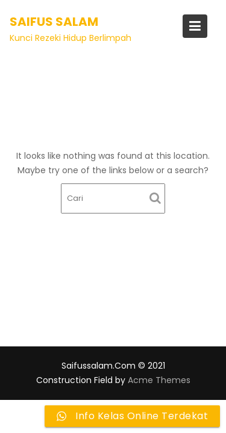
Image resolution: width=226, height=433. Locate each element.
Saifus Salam (54, 21)
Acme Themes (159, 380)
